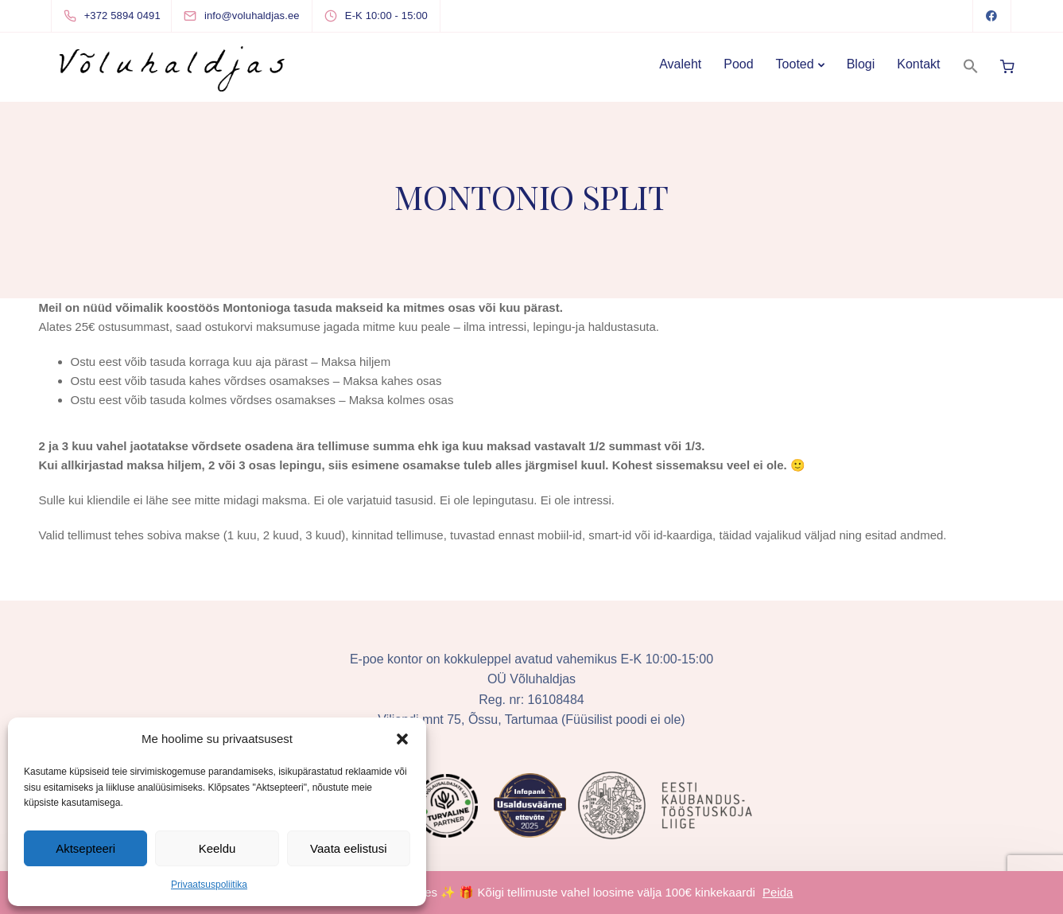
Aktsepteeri (85, 848)
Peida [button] (777, 892)
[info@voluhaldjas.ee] (256, 15)
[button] (402, 739)
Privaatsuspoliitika (209, 884)
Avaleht (680, 64)
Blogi (861, 64)
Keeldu (217, 848)
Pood (738, 64)
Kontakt (918, 64)
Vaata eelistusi (348, 848)
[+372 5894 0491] (115, 16)
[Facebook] (992, 16)
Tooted (795, 64)
